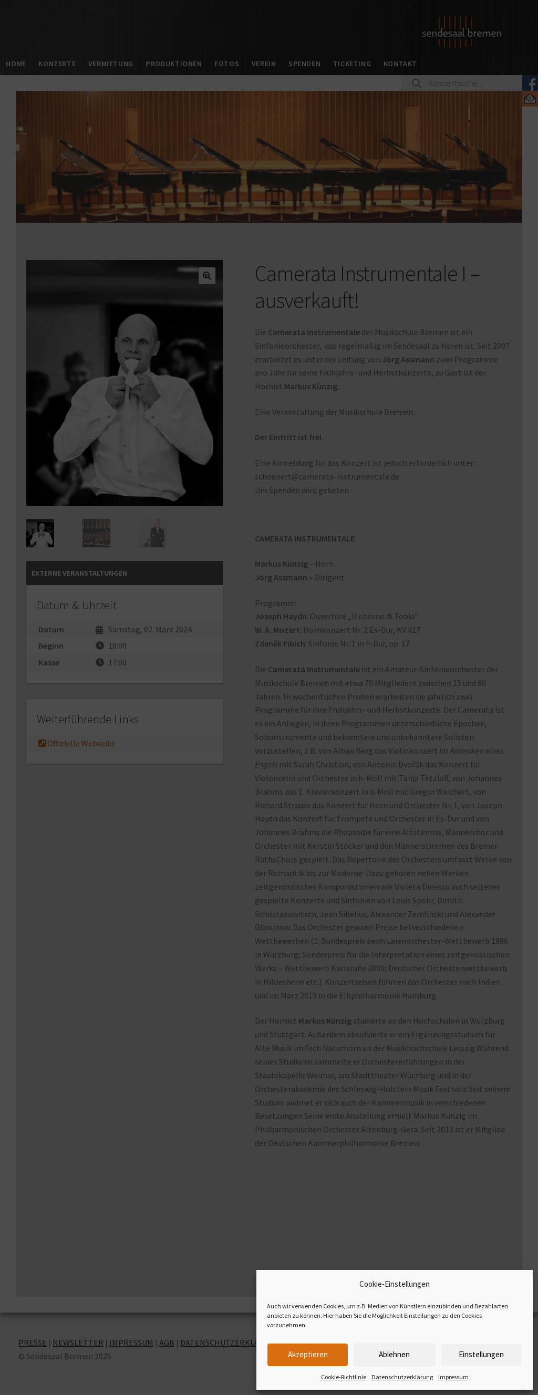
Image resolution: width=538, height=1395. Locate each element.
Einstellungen (481, 1354)
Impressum (453, 1377)
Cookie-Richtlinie (343, 1377)
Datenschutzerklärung (402, 1377)
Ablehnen (394, 1354)
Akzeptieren (308, 1354)
